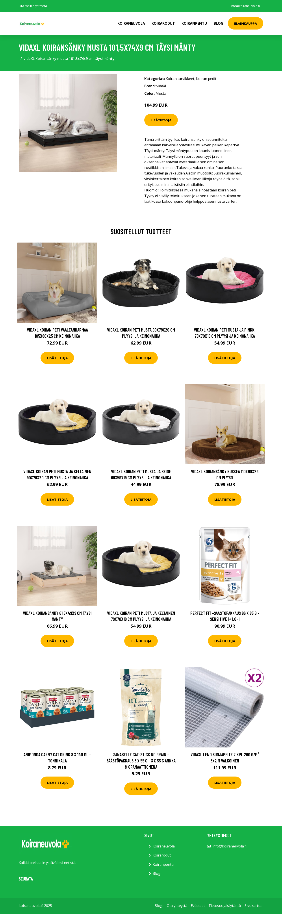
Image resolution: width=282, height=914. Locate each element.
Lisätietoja (161, 120)
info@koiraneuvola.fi (245, 6)
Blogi (219, 23)
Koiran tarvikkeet (180, 78)
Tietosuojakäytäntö (224, 905)
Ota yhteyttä (177, 905)
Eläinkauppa (245, 23)
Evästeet (198, 905)
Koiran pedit (206, 78)
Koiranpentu (194, 23)
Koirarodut (163, 23)
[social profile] (51, 6)
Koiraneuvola (131, 23)
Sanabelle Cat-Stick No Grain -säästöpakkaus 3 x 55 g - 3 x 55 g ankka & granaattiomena (141, 760)
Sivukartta (253, 905)
